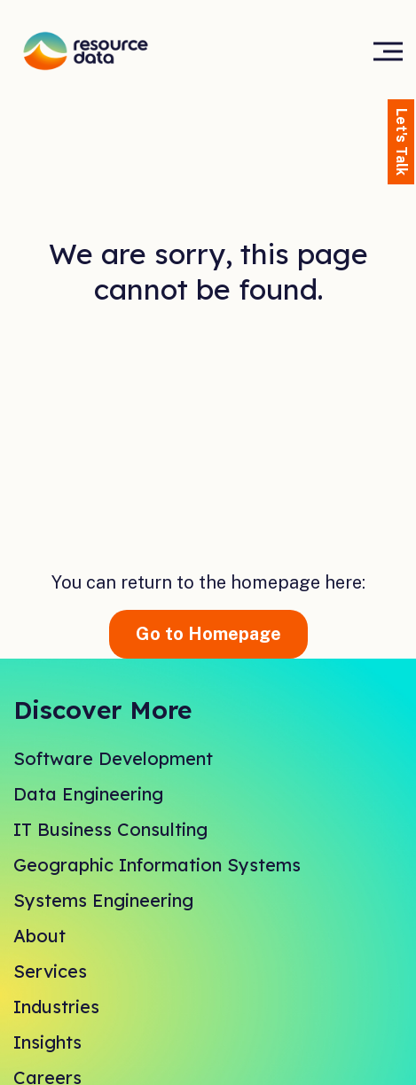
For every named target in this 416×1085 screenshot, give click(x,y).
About (39, 936)
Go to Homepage (208, 633)
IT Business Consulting (110, 829)
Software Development (113, 758)
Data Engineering (88, 794)
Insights (47, 1042)
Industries (56, 1006)
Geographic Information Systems (157, 865)
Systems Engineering (103, 900)
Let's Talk (401, 142)
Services (50, 971)
